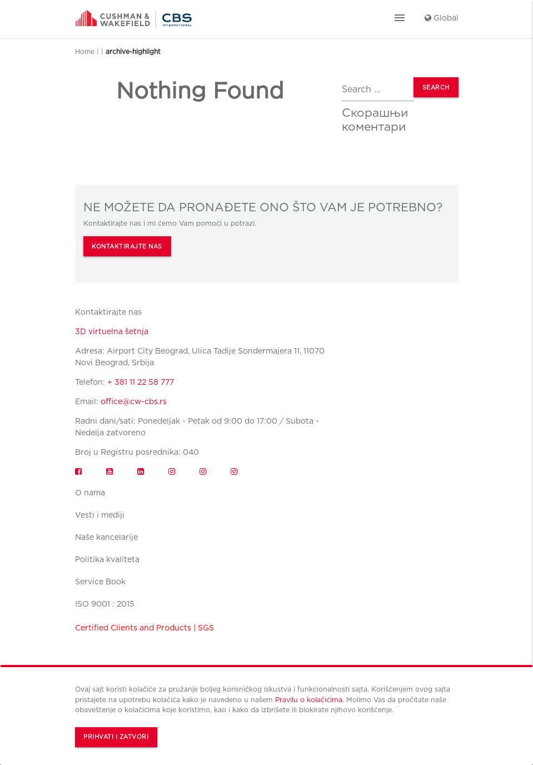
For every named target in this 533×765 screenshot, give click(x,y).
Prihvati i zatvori (115, 737)
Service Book (100, 581)
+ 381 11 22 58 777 (140, 381)
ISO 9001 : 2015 (105, 603)
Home (84, 51)
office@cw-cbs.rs (134, 401)
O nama (90, 492)
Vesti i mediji (99, 514)
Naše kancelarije (106, 537)
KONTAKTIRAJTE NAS (127, 246)
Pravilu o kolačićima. (309, 700)
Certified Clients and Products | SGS (144, 627)
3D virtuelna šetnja (111, 331)
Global (442, 17)
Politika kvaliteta (107, 559)
